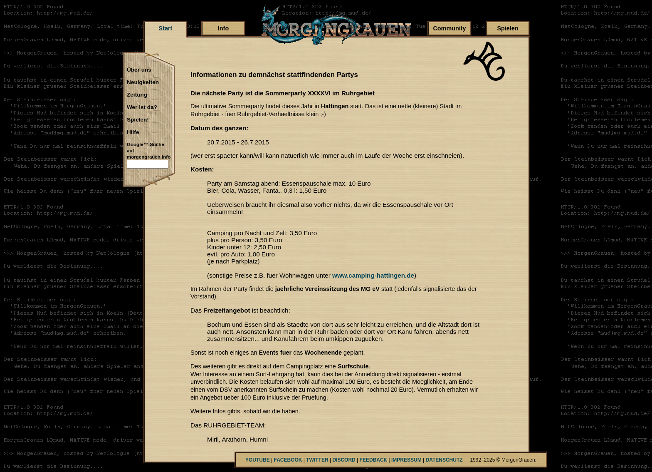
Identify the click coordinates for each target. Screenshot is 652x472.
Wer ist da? (142, 107)
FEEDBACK (374, 460)
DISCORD (343, 460)
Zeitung (137, 95)
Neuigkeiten (143, 82)
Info (223, 28)
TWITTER (317, 460)
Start (166, 28)
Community (449, 28)
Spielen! (138, 120)
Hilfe (133, 132)
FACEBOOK (288, 460)
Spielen (507, 28)
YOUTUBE (257, 460)
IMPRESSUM (406, 460)
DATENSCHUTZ (444, 460)
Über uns (139, 70)
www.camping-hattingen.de (373, 275)
